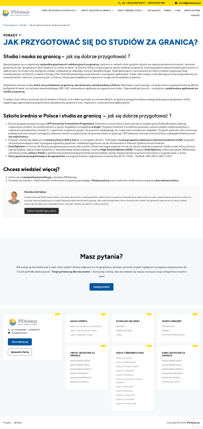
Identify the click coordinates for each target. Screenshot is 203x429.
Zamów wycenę (192, 10)
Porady (168, 10)
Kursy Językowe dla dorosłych (58, 10)
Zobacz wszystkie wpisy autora (41, 211)
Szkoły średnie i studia (129, 10)
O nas (178, 10)
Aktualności (154, 10)
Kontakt (195, 15)
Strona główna (10, 25)
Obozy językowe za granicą (96, 10)
